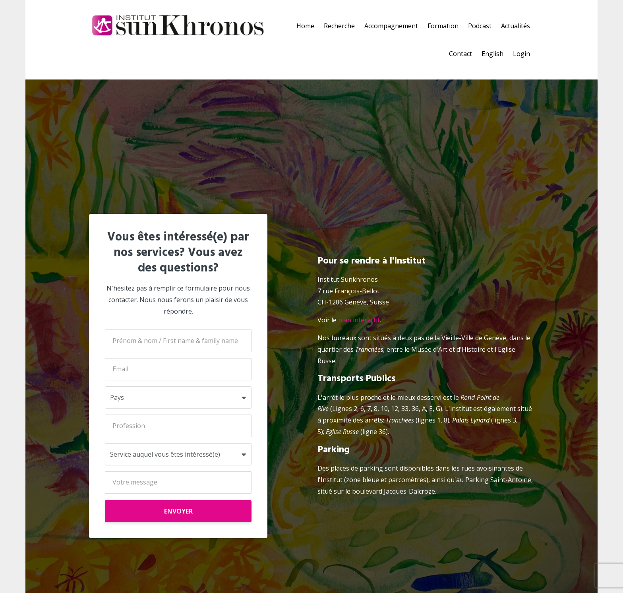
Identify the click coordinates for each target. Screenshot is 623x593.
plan (344, 320)
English (492, 53)
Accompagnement (391, 25)
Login (521, 53)
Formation (443, 25)
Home (305, 25)
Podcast (479, 25)
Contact (460, 53)
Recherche (339, 25)
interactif (365, 320)
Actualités (515, 25)
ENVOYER (178, 511)
